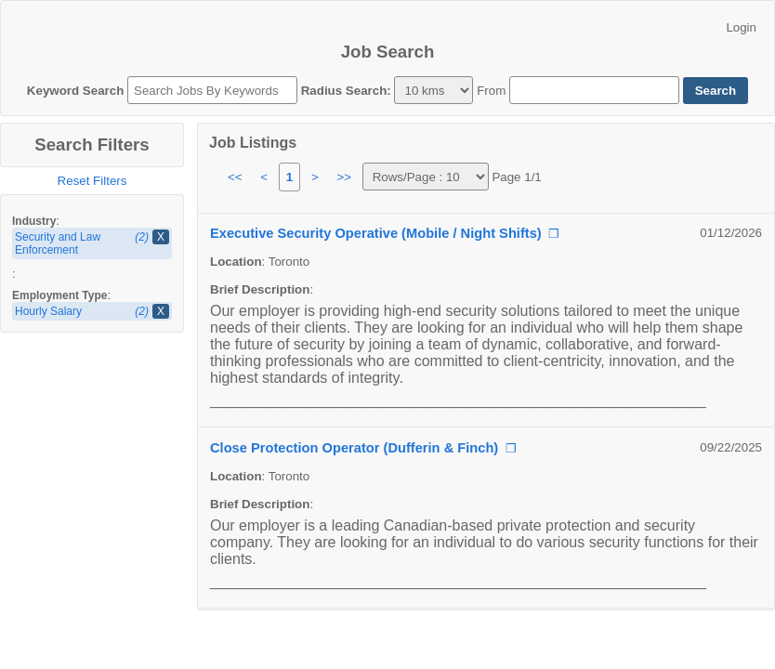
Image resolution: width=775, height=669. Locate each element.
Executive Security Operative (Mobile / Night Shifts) (376, 233)
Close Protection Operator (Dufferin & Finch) (354, 447)
